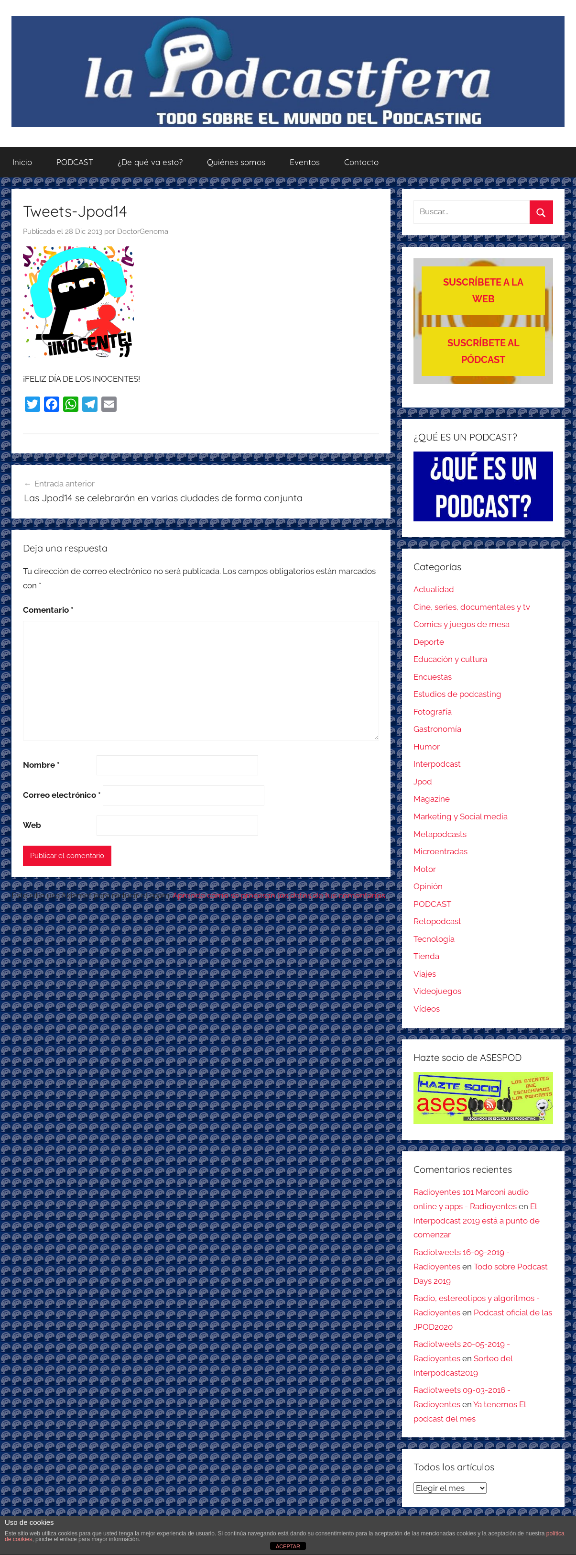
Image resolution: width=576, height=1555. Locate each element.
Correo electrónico (62, 795)
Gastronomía (437, 729)
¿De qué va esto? (150, 162)
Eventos (305, 162)
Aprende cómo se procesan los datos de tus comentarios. (280, 895)
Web (32, 825)
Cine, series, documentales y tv (471, 607)
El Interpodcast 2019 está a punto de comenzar (476, 1221)
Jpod (422, 781)
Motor (424, 869)
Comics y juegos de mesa (461, 624)
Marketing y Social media (460, 816)
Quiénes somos (236, 162)
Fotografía (432, 712)
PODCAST (74, 162)
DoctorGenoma (142, 231)
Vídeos (426, 1009)
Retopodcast (437, 921)
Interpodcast (437, 764)
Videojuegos (437, 991)
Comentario (48, 610)
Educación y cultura (450, 659)
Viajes (424, 974)
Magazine (431, 799)
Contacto (361, 162)
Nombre (41, 765)
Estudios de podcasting (457, 694)
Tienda (426, 956)
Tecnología (434, 939)
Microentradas (440, 851)
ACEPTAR (288, 1546)
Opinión (428, 886)
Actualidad (433, 589)
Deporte (428, 642)
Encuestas (432, 677)
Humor (426, 746)
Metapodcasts (440, 834)
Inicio (22, 162)
